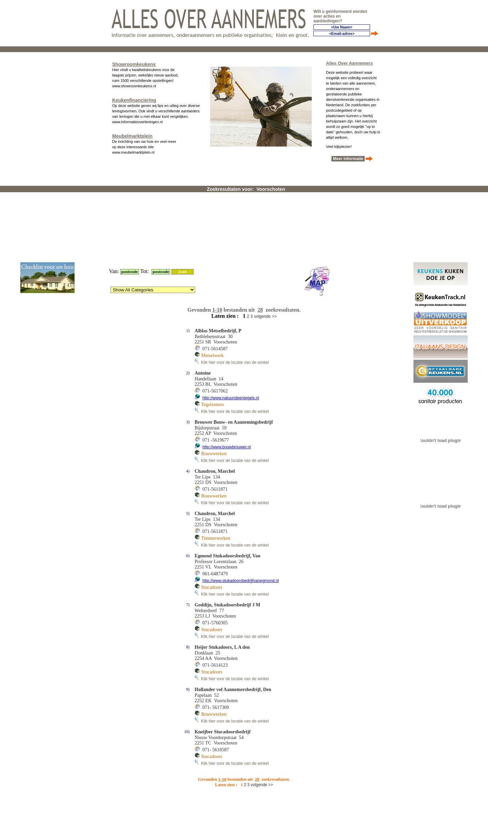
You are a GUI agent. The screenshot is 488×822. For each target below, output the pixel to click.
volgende (262, 234)
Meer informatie (348, 157)
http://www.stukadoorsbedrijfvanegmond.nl (240, 498)
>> (274, 234)
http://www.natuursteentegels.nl (230, 316)
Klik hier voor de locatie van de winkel (232, 280)
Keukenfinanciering (134, 99)
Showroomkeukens (134, 63)
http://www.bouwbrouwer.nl (226, 365)
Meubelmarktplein (132, 134)
